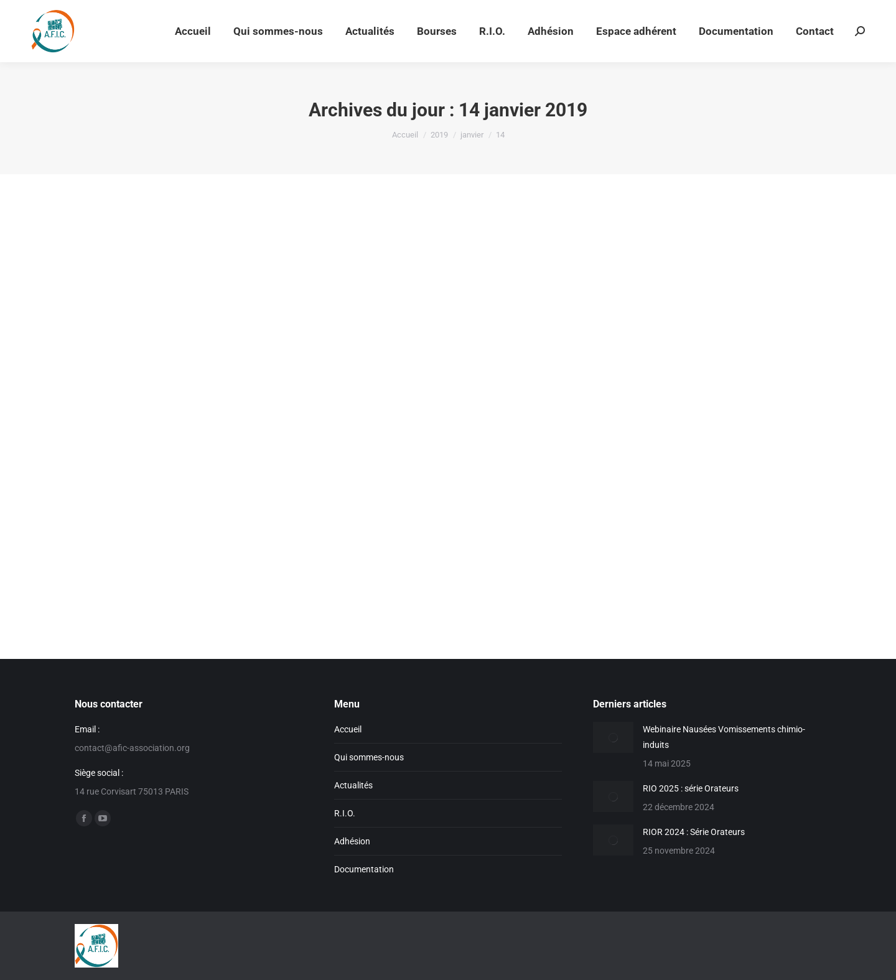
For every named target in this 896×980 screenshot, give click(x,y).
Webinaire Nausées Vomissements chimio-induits (724, 737)
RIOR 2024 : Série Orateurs (694, 832)
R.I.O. (344, 813)
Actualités (353, 785)
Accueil (348, 729)
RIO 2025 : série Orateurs (691, 788)
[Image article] (613, 737)
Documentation (364, 869)
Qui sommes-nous (369, 757)
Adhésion (352, 841)
